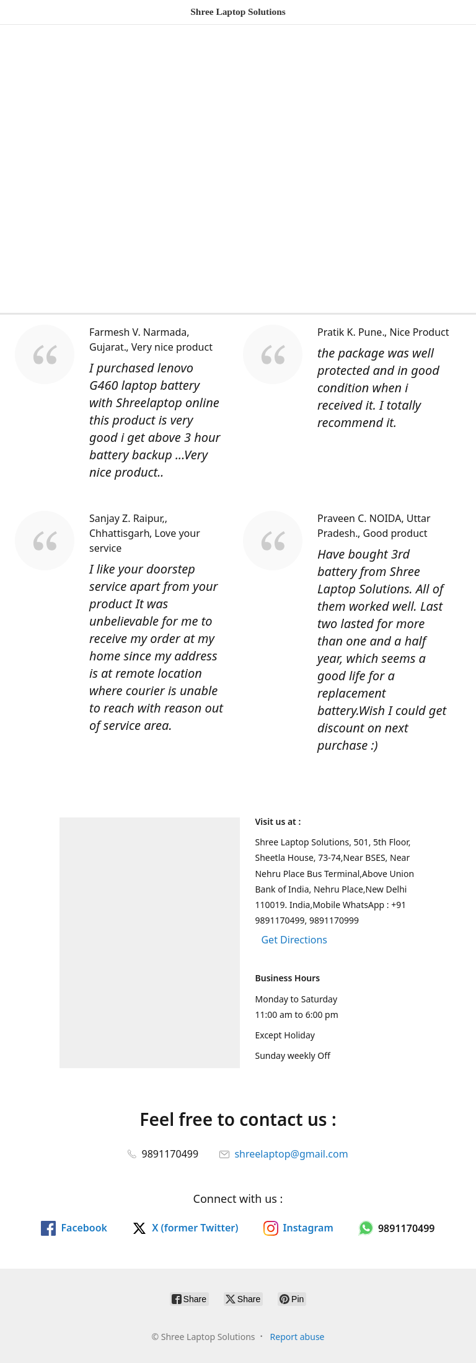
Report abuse (297, 1337)
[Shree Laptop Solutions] (237, 12)
